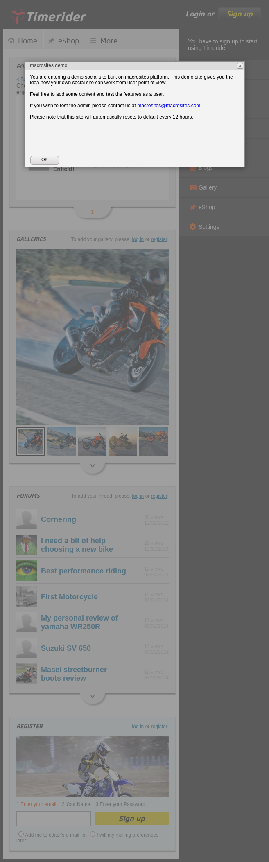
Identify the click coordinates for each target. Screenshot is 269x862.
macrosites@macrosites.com (168, 105)
